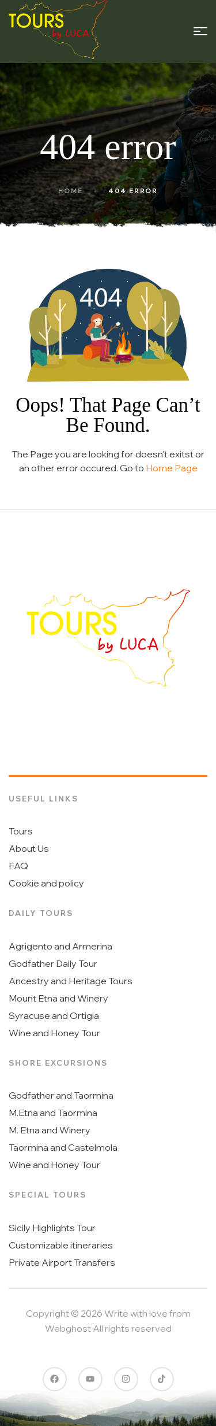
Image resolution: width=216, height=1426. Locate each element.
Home (70, 191)
